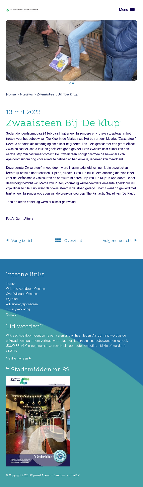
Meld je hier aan (17, 358)
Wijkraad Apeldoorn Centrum (26, 289)
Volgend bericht (117, 240)
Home (11, 94)
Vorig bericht (23, 240)
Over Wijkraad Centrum (22, 294)
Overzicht (73, 240)
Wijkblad (12, 299)
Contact (11, 314)
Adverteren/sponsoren (22, 304)
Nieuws (26, 94)
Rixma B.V (73, 475)
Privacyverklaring (18, 309)
